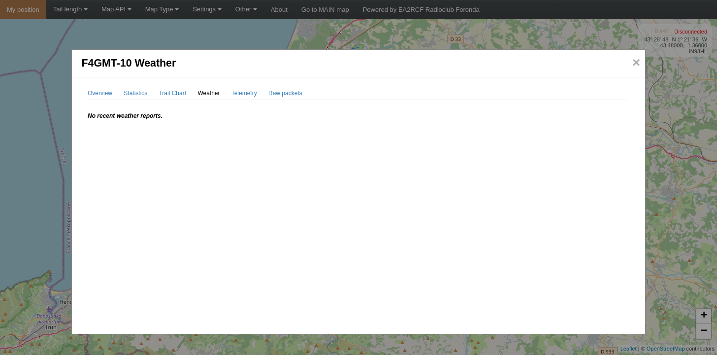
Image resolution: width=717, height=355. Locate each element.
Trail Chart (172, 93)
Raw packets (285, 93)
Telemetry (244, 93)
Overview (100, 93)
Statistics (135, 93)
